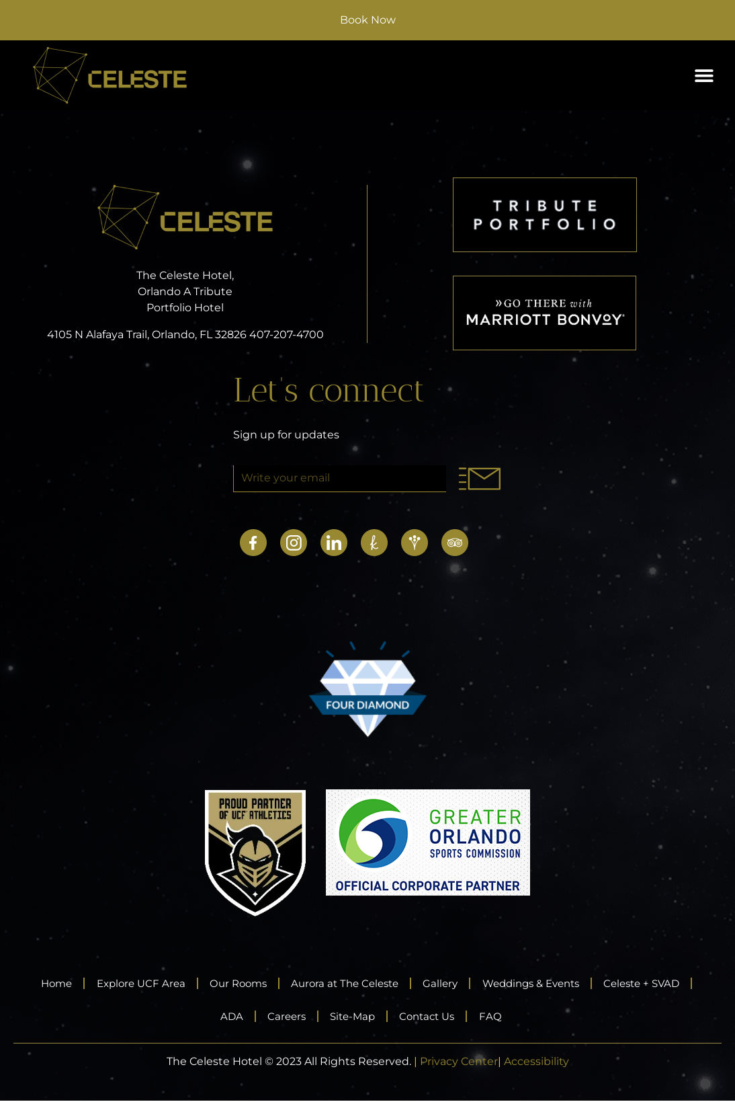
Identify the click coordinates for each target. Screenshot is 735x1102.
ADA (274, 1017)
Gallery (500, 983)
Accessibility (536, 1062)
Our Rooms (281, 983)
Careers (334, 1017)
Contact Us (489, 1017)
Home (84, 983)
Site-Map (406, 1017)
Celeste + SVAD (193, 1017)
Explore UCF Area (175, 983)
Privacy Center (459, 1062)
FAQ (558, 1017)
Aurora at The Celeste (397, 983)
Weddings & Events (600, 983)
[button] (704, 76)
